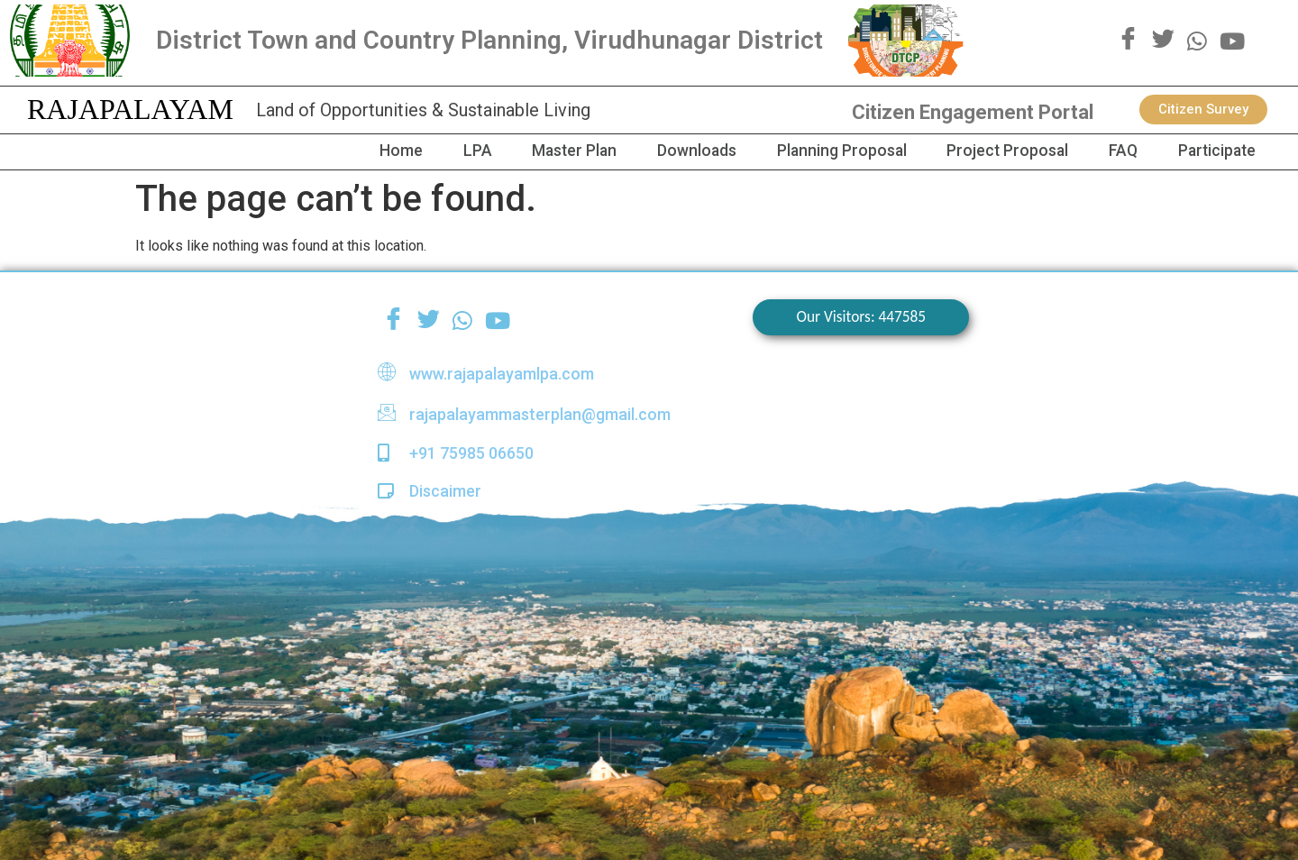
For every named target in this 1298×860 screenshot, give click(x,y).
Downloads (666, 151)
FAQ (1112, 151)
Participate (1212, 151)
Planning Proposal (817, 151)
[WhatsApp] (1197, 40)
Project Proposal (990, 151)
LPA (434, 151)
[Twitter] (1163, 40)
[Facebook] (1128, 40)
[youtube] (1232, 40)
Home (353, 151)
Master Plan (537, 151)
